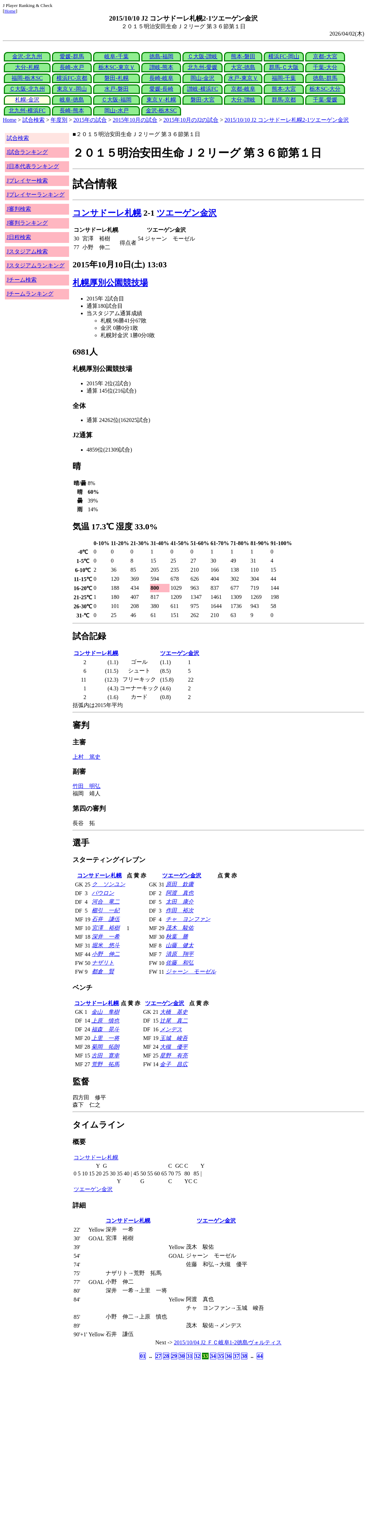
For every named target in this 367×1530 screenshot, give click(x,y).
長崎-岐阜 (161, 78)
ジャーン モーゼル (191, 971)
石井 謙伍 (106, 919)
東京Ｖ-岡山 (72, 89)
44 (260, 1356)
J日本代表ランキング (33, 166)
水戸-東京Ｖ (243, 78)
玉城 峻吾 (174, 1038)
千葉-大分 (325, 67)
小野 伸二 (106, 954)
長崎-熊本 (72, 110)
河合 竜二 (106, 902)
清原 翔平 (180, 954)
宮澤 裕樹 (106, 928)
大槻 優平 (174, 1047)
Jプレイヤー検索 (27, 181)
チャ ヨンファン (188, 919)
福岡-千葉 (284, 78)
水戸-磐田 (116, 89)
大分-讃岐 (243, 100)
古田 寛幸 (105, 1056)
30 (182, 1356)
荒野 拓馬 (105, 1064)
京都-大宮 (325, 56)
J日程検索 (19, 237)
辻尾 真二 (174, 1021)
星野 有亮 (174, 1056)
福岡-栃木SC (27, 78)
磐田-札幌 (116, 78)
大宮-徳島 (243, 67)
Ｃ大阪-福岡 (116, 100)
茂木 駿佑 (180, 928)
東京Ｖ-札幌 (161, 100)
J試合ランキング (27, 152)
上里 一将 (105, 1038)
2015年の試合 (90, 120)
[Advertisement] (150, 1416)
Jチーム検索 (22, 280)
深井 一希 (106, 936)
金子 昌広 (174, 1064)
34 (213, 1356)
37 (236, 1356)
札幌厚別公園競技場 (110, 282)
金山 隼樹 (105, 1012)
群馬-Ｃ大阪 (284, 67)
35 (221, 1356)
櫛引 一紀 (106, 910)
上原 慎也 (105, 1021)
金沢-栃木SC (161, 110)
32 (197, 1356)
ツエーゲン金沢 (187, 212)
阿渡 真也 (180, 893)
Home (10, 11)
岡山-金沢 (202, 78)
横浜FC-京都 (72, 78)
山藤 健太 (180, 945)
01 (142, 1356)
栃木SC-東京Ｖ (116, 67)
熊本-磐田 (243, 56)
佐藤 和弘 (180, 963)
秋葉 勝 (177, 936)
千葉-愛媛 (325, 100)
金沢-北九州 (27, 56)
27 (158, 1356)
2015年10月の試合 (135, 120)
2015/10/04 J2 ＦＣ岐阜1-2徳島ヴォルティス (228, 1342)
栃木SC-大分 (324, 89)
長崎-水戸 (72, 67)
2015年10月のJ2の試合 (190, 120)
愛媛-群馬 (72, 56)
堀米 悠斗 (106, 945)
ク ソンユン (108, 884)
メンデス (171, 1029)
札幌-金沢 (27, 100)
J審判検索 (19, 209)
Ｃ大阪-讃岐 (202, 56)
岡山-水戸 (116, 110)
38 (244, 1356)
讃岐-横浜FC (202, 89)
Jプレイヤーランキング (36, 195)
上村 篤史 (86, 757)
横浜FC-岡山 (283, 56)
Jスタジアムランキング (36, 265)
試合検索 (33, 120)
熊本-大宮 (284, 89)
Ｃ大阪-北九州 (27, 89)
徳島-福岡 (161, 56)
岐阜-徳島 (72, 100)
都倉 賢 (103, 971)
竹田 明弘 (86, 786)
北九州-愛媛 (202, 67)
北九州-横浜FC (27, 110)
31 (189, 1356)
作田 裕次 (180, 910)
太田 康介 (180, 902)
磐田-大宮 (202, 100)
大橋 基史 (174, 1012)
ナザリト (103, 963)
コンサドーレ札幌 (107, 212)
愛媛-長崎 (161, 89)
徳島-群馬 (325, 78)
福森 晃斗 (105, 1029)
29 (174, 1356)
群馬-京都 (284, 100)
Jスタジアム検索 (27, 251)
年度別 (59, 120)
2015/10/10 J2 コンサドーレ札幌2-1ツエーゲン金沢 (287, 120)
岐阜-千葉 (116, 56)
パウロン (103, 893)
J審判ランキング (27, 223)
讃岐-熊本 (161, 67)
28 (166, 1356)
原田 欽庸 (180, 884)
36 (228, 1356)
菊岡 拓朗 (105, 1047)
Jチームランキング (30, 294)
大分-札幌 (27, 67)
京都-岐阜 (243, 89)
